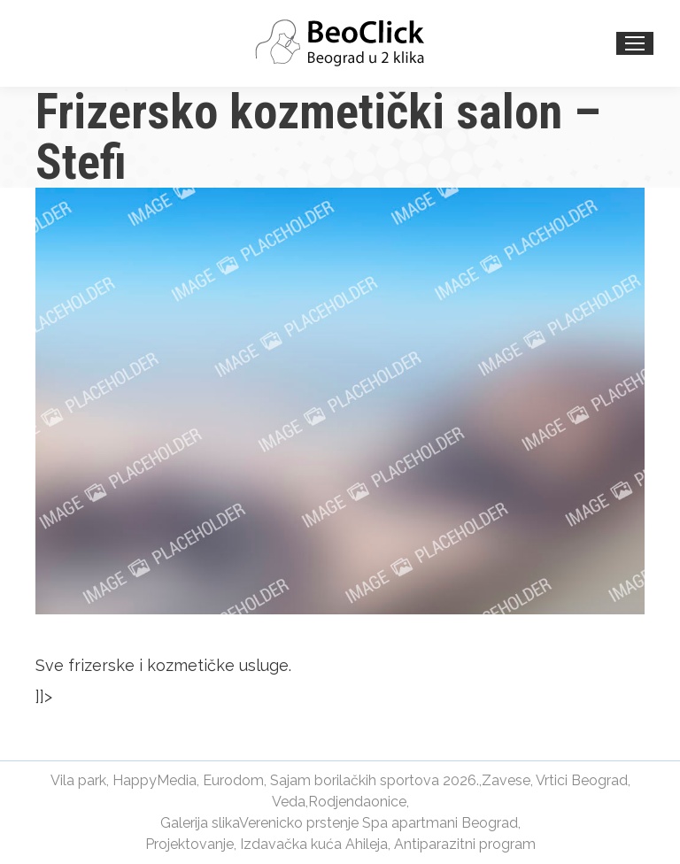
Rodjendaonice (357, 801)
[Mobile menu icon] (634, 43)
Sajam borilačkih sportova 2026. (374, 780)
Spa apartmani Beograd (440, 822)
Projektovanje (189, 844)
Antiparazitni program (465, 844)
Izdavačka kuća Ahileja (314, 844)
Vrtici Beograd (582, 780)
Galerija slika (199, 822)
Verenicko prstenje (299, 822)
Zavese (506, 780)
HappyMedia (154, 780)
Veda (288, 801)
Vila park (78, 780)
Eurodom (233, 780)
